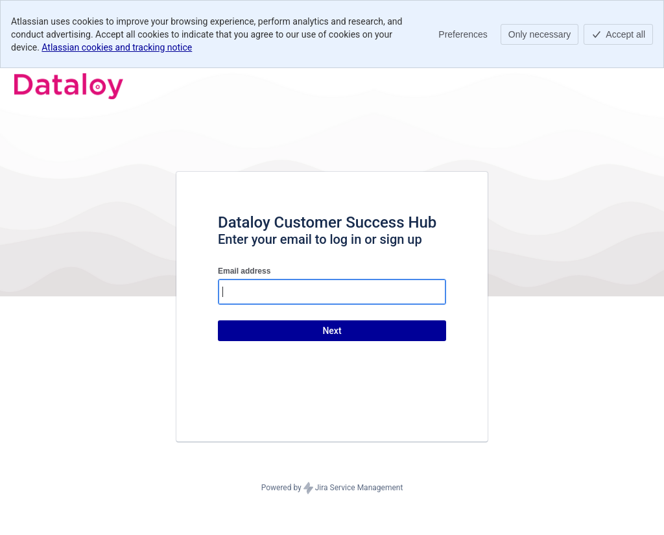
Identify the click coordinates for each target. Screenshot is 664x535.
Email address (244, 271)
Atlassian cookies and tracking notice (117, 47)
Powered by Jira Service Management (332, 488)
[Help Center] (68, 86)
